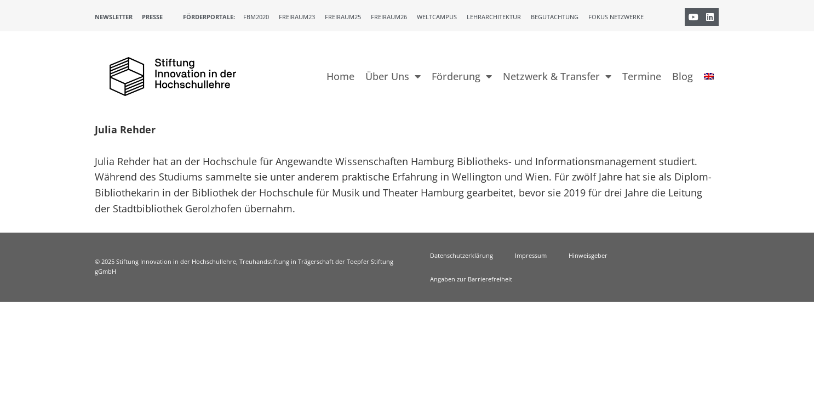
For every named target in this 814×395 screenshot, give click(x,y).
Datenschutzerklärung (461, 255)
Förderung (462, 76)
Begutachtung (554, 17)
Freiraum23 (297, 17)
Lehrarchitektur (494, 17)
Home (340, 76)
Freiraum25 (343, 17)
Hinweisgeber (588, 255)
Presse (152, 17)
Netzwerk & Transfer (557, 76)
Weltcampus (437, 17)
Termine (641, 76)
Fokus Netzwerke (616, 17)
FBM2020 (256, 17)
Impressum (531, 255)
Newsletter (114, 17)
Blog (682, 76)
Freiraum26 (389, 17)
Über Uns (393, 76)
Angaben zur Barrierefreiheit (471, 279)
